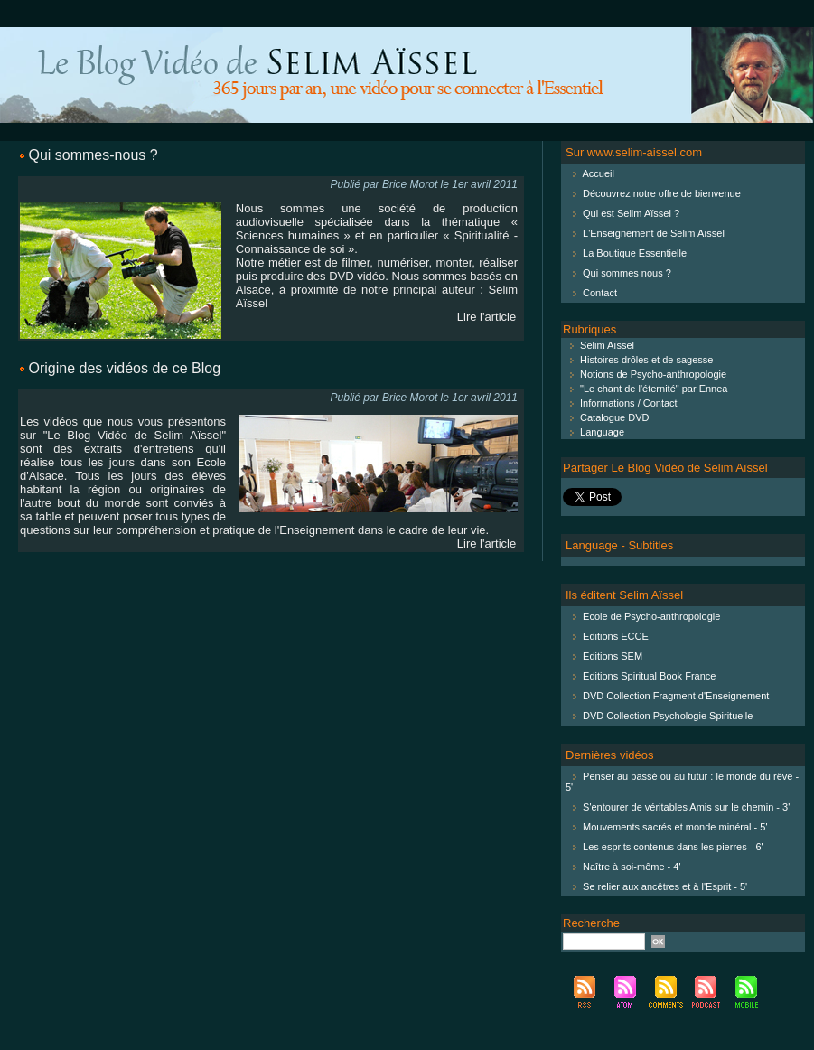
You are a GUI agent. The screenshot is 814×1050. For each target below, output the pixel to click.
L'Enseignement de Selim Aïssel (654, 233)
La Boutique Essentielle (635, 253)
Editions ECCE (616, 636)
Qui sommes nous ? (627, 272)
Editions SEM (612, 656)
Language (593, 432)
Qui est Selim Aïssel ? (631, 213)
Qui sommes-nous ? (92, 155)
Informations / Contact (620, 403)
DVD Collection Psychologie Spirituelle (668, 715)
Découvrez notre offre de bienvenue (662, 193)
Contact (600, 292)
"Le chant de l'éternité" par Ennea (645, 388)
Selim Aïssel (598, 345)
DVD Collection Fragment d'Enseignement (676, 695)
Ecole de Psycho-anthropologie (651, 616)
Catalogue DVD (606, 417)
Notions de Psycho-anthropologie (644, 374)
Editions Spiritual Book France (649, 675)
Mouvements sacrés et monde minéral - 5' (675, 826)
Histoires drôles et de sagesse (638, 359)
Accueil (597, 173)
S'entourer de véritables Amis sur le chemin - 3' (686, 807)
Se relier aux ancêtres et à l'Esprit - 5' (665, 886)
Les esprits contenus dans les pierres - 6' (673, 846)
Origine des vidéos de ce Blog (124, 368)
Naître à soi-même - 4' (631, 866)
